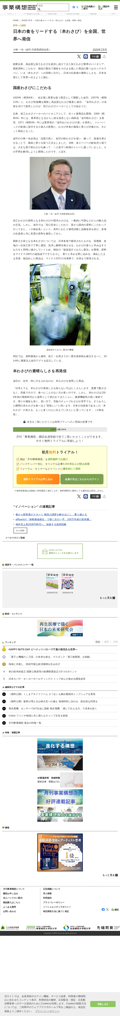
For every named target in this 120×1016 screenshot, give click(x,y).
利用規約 (47, 978)
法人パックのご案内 (12, 978)
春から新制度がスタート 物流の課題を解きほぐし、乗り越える (51, 514)
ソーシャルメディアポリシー (57, 987)
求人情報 (47, 974)
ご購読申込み (104, 7)
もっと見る (20, 530)
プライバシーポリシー (54, 983)
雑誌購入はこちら (11, 983)
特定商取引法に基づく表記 (56, 992)
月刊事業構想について (14, 969)
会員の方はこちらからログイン (82, 479)
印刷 (95, 56)
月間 (115, 722)
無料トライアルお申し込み (38, 479)
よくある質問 (9, 987)
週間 (106, 722)
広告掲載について (51, 969)
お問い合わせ (9, 992)
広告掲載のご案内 (88, 7)
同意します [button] (103, 1004)
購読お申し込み (10, 974)
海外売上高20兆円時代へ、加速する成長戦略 (41, 524)
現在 (97, 722)
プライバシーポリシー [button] (47, 1011)
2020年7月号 (100, 49)
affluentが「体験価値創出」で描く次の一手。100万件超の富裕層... (54, 519)
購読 (115, 990)
